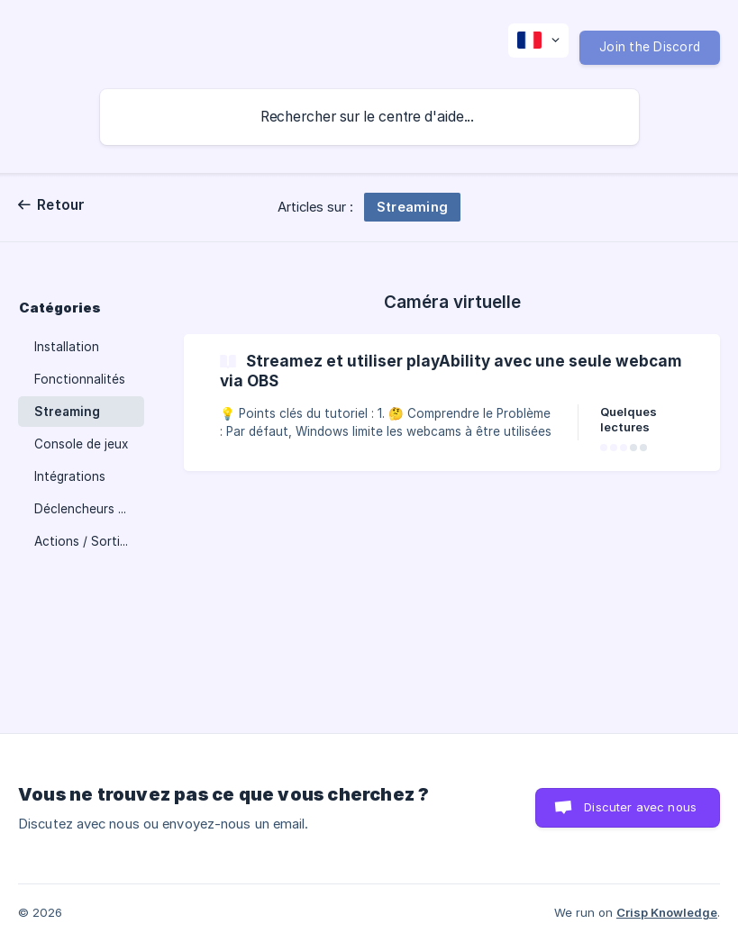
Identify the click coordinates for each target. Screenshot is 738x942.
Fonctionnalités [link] (79, 379)
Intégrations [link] (69, 476)
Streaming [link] (67, 411)
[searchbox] (369, 117)
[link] (452, 402)
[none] (538, 40)
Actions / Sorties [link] (83, 541)
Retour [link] (61, 204)
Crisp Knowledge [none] (666, 912)
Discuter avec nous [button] (640, 807)
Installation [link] (66, 347)
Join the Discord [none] (649, 47)
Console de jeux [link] (81, 444)
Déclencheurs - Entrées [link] (89, 509)
